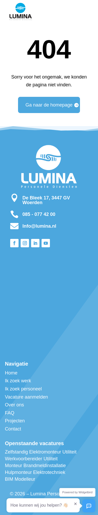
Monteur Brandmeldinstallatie (35, 465)
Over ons (14, 404)
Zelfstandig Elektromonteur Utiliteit (41, 452)
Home (11, 373)
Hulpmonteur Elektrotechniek (35, 472)
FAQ (9, 413)
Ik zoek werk (18, 380)
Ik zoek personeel (23, 388)
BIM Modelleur (20, 479)
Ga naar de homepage (48, 105)
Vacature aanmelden (26, 397)
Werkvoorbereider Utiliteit (31, 458)
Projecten (15, 420)
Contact (13, 429)
